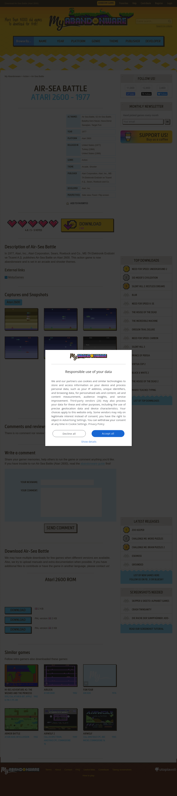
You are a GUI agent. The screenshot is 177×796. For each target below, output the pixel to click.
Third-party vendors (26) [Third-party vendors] (85, 400)
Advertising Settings (74, 420)
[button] (88, 441)
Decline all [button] (69, 433)
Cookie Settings (77, 424)
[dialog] (88, 398)
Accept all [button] (108, 433)
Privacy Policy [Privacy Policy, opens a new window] (96, 424)
